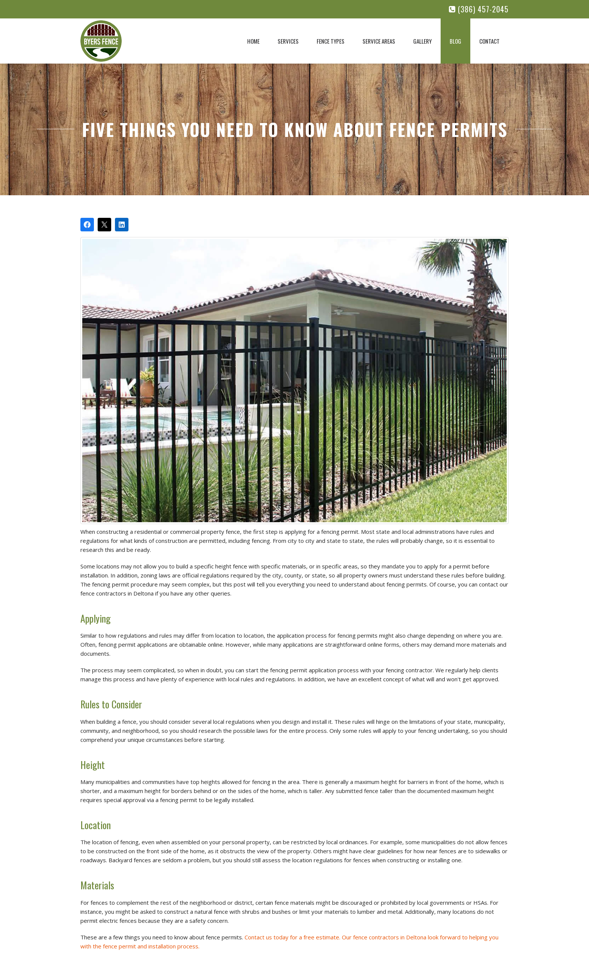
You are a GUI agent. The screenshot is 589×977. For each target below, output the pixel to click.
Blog (455, 41)
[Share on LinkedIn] (121, 224)
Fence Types (330, 41)
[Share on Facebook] (87, 224)
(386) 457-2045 (479, 9)
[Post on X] (104, 224)
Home (253, 41)
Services (288, 41)
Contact (489, 41)
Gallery (422, 41)
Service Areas (378, 41)
